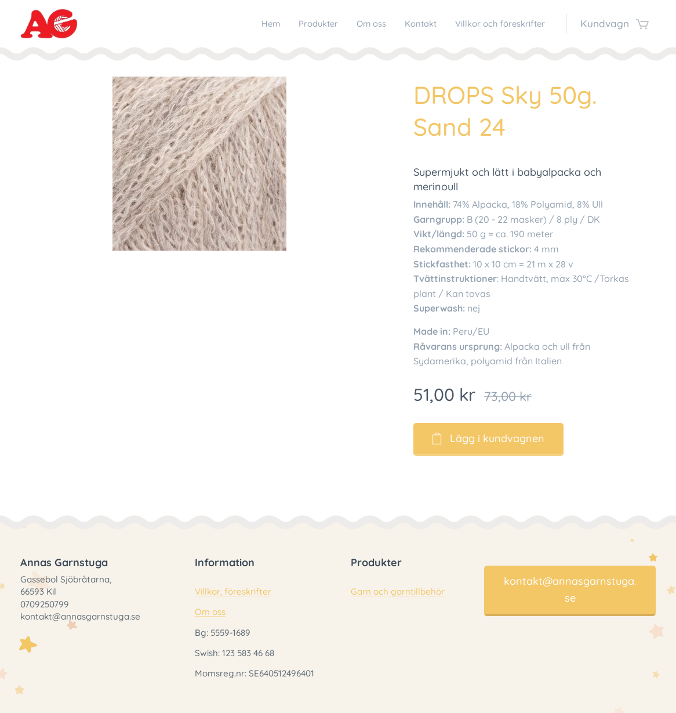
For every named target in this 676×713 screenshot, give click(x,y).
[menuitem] (236, 23)
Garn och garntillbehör (398, 592)
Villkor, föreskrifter (233, 592)
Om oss (210, 612)
